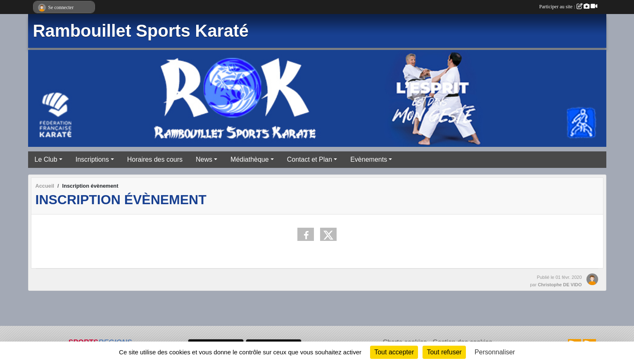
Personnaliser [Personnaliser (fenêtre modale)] (495, 352)
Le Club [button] (46, 159)
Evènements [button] (368, 159)
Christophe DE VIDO (560, 284)
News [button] (204, 159)
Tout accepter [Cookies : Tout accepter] (394, 352)
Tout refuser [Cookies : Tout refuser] (444, 352)
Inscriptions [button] (92, 159)
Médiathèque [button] (249, 159)
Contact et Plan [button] (309, 159)
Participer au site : (568, 6)
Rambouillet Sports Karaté (141, 30)
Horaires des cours (155, 159)
